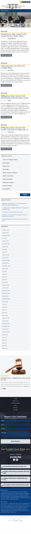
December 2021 (6, 243)
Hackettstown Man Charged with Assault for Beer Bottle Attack (13, 35)
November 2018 (6, 293)
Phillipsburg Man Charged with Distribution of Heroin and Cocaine (14, 97)
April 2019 (4, 279)
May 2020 (4, 252)
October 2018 (5, 296)
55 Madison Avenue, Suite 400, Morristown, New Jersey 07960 (16, 472)
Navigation (4, 10)
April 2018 (4, 312)
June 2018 (4, 307)
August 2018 (5, 301)
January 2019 (5, 287)
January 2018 (5, 320)
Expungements (6, 188)
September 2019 (6, 265)
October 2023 (5, 232)
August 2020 (5, 246)
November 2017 (6, 326)
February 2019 (5, 285)
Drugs (9, 100)
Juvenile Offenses (7, 185)
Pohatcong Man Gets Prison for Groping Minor (13, 67)
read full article (6, 55)
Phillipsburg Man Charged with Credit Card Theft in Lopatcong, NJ (14, 128)
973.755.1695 (26, 2)
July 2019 (4, 271)
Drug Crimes (6, 162)
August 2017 (5, 334)
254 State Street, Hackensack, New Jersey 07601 (14, 466)
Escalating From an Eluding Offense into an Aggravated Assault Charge (15, 208)
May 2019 (4, 276)
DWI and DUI (6, 166)
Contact (15, 407)
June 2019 (4, 274)
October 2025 (5, 230)
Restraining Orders (8, 182)
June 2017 (4, 340)
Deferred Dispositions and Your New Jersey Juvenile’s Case (15, 220)
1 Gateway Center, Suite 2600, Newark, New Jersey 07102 (15, 479)
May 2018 (4, 309)
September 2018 (6, 298)
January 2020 (5, 257)
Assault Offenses (12, 38)
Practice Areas (15, 403)
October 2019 (5, 263)
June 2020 (4, 249)
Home (15, 398)
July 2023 (4, 238)
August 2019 (5, 268)
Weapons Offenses (7, 179)
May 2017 (4, 342)
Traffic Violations (8, 176)
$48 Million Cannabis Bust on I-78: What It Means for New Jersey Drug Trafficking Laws (14, 204)
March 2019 (5, 282)
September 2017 (6, 331)
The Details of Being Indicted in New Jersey (12, 212)
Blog (15, 405)
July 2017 (4, 337)
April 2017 (4, 345)
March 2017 (5, 348)
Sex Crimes (10, 70)
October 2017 (5, 329)
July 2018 (4, 304)
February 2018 (5, 318)
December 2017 (6, 323)
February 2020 (5, 254)
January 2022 (5, 241)
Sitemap (15, 410)
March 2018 (5, 315)
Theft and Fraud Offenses (10, 172)
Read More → (27, 386)
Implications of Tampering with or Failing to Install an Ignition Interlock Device (14, 215)
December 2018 (6, 290)
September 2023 (6, 235)
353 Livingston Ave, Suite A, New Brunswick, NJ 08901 (16, 484)
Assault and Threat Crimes (10, 159)
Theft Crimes (11, 132)
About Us (15, 401)
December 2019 (6, 260)
